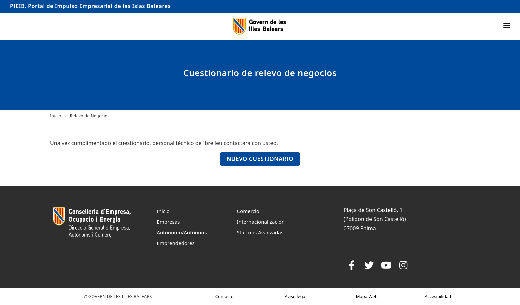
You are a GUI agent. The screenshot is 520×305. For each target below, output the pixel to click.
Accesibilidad (438, 296)
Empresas (168, 221)
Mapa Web (367, 296)
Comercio (248, 211)
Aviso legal (295, 296)
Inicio (55, 116)
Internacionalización (261, 221)
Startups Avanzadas (260, 232)
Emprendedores (176, 243)
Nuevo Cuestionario (260, 159)
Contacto (224, 296)
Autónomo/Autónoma (183, 232)
